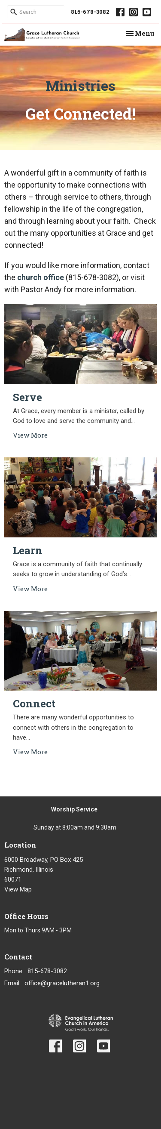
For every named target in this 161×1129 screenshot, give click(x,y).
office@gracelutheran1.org (62, 983)
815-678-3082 (90, 11)
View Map (18, 889)
